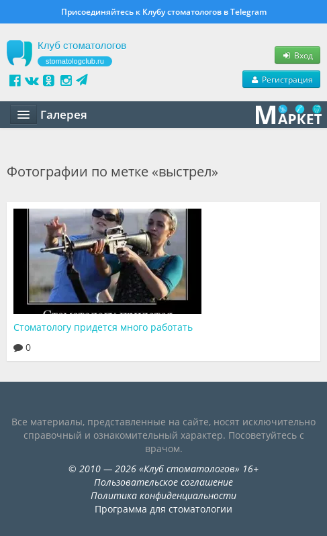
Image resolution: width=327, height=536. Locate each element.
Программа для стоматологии (163, 508)
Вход (297, 55)
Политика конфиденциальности (163, 495)
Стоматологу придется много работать (103, 327)
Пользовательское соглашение (163, 482)
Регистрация (281, 79)
